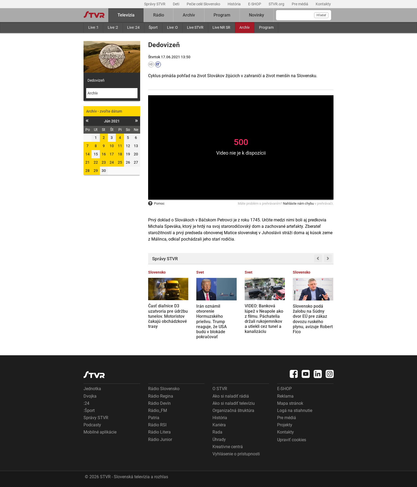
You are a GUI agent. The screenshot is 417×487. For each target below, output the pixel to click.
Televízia (126, 15)
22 (96, 162)
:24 (86, 403)
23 (104, 162)
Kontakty (323, 4)
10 (112, 146)
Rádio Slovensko (164, 388)
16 (104, 154)
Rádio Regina (160, 396)
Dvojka (90, 396)
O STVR (219, 388)
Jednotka (92, 388)
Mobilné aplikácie (100, 432)
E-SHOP (255, 4)
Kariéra (219, 424)
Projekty (284, 424)
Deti (176, 4)
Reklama (285, 396)
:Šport (89, 410)
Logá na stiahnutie (294, 410)
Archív (244, 27)
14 (87, 154)
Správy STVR (155, 4)
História (234, 4)
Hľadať (321, 15)
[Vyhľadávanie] (303, 15)
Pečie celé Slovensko (204, 4)
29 (96, 170)
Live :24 (133, 27)
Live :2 (113, 27)
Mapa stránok (290, 403)
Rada (217, 432)
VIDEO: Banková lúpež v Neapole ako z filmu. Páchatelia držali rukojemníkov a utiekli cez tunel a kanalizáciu (264, 318)
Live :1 (93, 27)
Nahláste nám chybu (298, 203)
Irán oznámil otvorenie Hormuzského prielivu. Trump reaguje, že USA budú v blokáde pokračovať (211, 321)
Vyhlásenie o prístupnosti (236, 453)
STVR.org (277, 4)
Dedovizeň (96, 80)
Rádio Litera (159, 432)
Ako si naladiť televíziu (233, 403)
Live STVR (195, 27)
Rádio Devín (159, 403)
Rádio (158, 15)
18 (120, 154)
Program (266, 27)
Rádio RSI (157, 424)
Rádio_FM (157, 410)
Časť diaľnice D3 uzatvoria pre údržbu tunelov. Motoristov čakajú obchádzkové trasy (168, 316)
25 (120, 162)
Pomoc (156, 203)
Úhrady (219, 439)
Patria (153, 417)
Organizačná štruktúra (233, 410)
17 (112, 154)
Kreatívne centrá (227, 446)
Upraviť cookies (291, 439)
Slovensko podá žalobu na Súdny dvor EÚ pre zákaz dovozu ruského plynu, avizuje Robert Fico (313, 319)
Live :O (172, 27)
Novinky (256, 15)
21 (87, 162)
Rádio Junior (160, 439)
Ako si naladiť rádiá (230, 396)
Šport (153, 27)
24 (112, 162)
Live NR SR (221, 27)
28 (87, 170)
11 (120, 146)
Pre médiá (300, 4)
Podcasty (92, 424)
